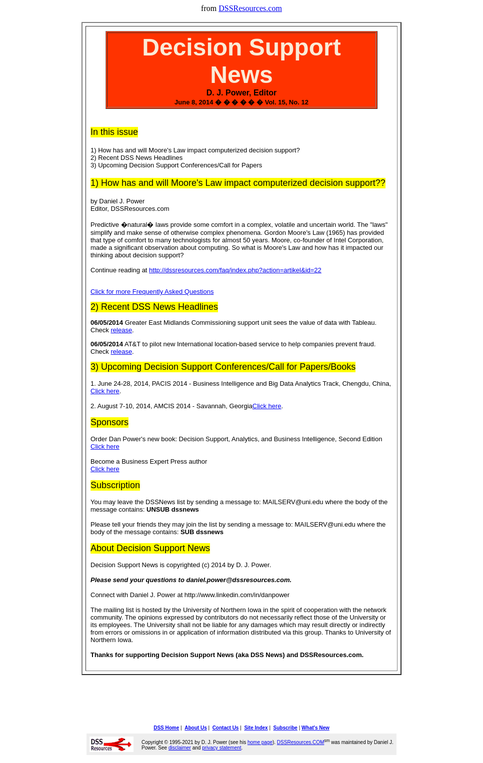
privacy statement (221, 748)
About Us (195, 728)
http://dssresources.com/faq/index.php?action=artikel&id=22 (235, 270)
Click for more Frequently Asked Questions (152, 291)
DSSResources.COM (300, 742)
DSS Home (166, 728)
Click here (105, 391)
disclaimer (179, 748)
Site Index (256, 728)
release (121, 330)
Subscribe (286, 728)
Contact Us (225, 728)
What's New (316, 728)
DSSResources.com (250, 8)
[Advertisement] (241, 699)
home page (260, 742)
